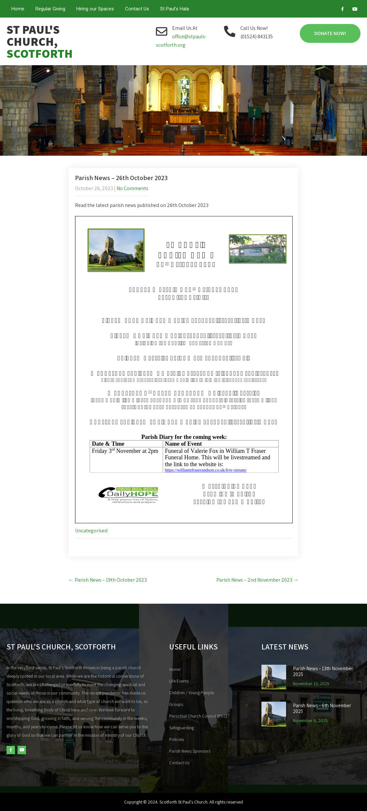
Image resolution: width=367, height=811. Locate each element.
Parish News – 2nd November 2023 (257, 579)
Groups (176, 704)
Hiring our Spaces (95, 9)
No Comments (132, 188)
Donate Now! (330, 33)
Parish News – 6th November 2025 (322, 708)
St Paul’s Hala (174, 9)
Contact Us (137, 9)
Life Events (179, 681)
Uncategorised (91, 530)
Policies (176, 739)
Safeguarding (181, 728)
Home (17, 9)
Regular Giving (50, 9)
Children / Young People (191, 693)
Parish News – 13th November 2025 (323, 671)
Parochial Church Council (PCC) (198, 716)
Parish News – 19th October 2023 (108, 579)
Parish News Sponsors (189, 751)
